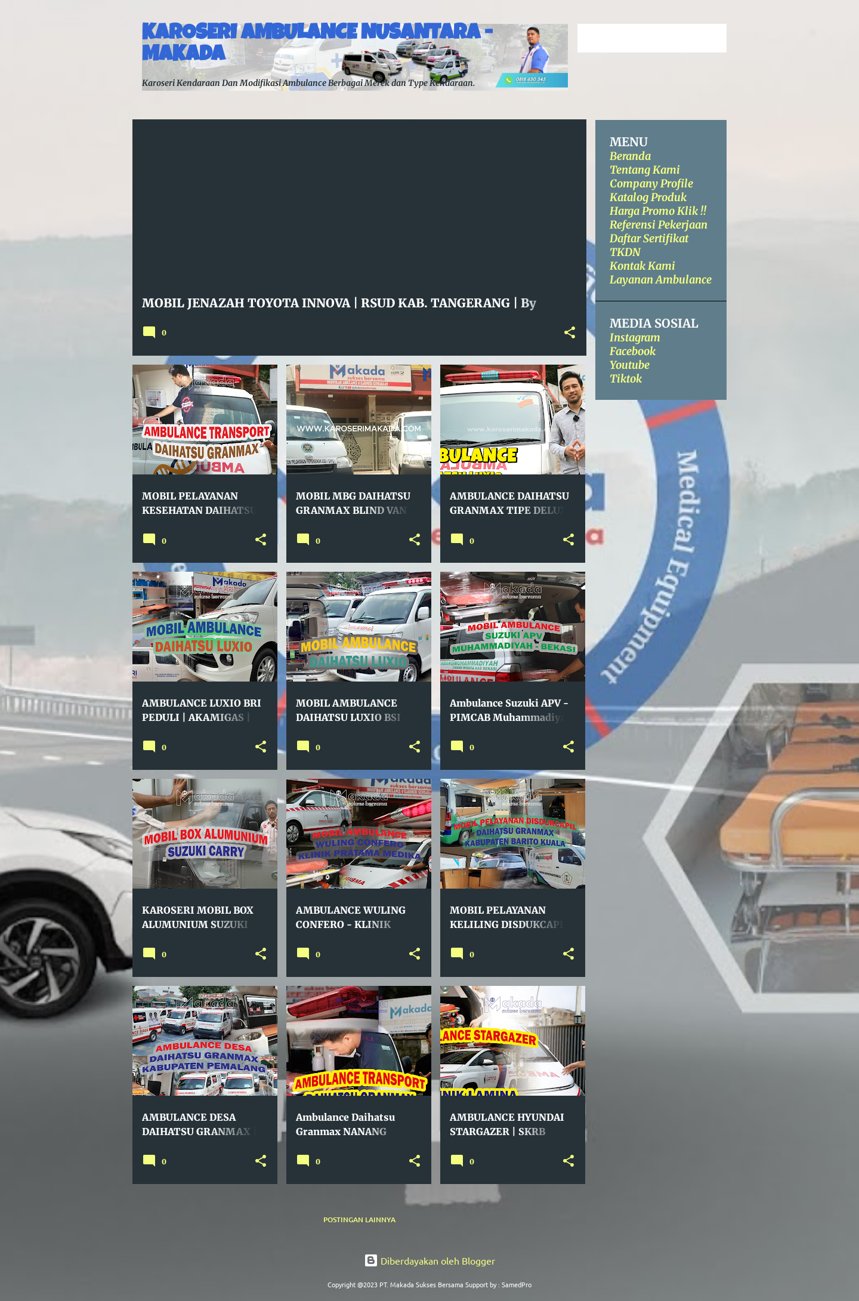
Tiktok (626, 379)
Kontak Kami (642, 266)
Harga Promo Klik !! (658, 211)
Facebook (633, 351)
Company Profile (651, 183)
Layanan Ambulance (661, 279)
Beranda (630, 156)
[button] (570, 333)
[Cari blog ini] (664, 38)
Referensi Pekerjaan (658, 225)
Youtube (630, 365)
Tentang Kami (645, 170)
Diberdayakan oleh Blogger (429, 1260)
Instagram (635, 337)
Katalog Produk (648, 197)
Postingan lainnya (359, 1219)
